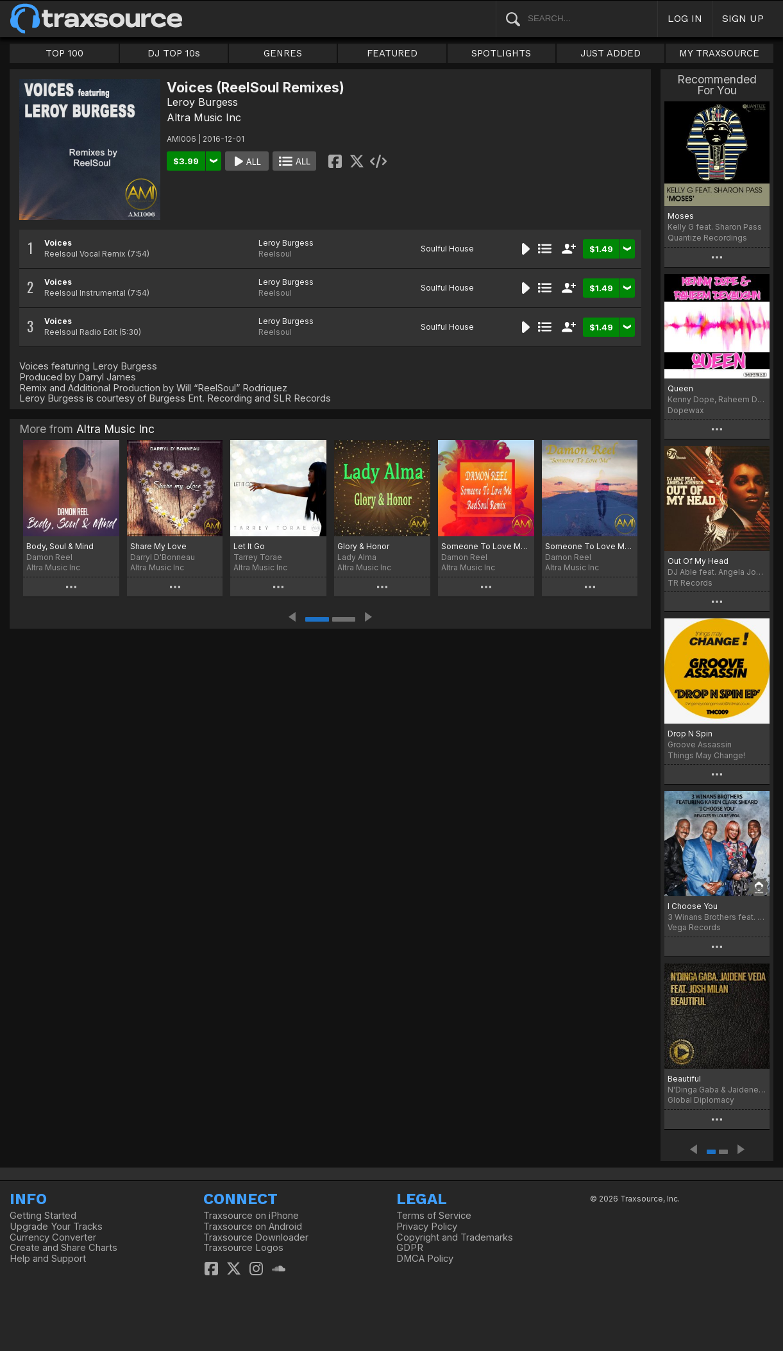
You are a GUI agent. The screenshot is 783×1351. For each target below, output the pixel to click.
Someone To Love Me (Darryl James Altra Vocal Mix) (590, 546)
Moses (681, 216)
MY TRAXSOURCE (719, 53)
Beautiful (684, 1078)
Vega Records (694, 927)
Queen (680, 388)
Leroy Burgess (202, 102)
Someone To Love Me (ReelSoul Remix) (486, 546)
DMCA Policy (424, 1258)
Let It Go (249, 546)
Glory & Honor (363, 546)
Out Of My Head (698, 561)
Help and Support (48, 1258)
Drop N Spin (690, 733)
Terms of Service (433, 1215)
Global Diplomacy (701, 1100)
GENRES (283, 53)
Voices (58, 243)
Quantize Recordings (707, 237)
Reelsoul (275, 254)
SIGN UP (743, 18)
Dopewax (686, 410)
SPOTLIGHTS (501, 53)
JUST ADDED (610, 53)
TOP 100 (64, 53)
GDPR (409, 1247)
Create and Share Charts (63, 1247)
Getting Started (43, 1215)
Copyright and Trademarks (454, 1237)
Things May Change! (706, 755)
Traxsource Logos (243, 1247)
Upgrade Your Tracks (56, 1226)
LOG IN (685, 18)
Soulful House (447, 248)
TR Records (690, 583)
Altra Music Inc (204, 117)
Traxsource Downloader (255, 1237)
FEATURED (392, 53)
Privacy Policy (426, 1226)
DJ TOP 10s (173, 53)
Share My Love (158, 546)
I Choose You (693, 906)
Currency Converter (53, 1237)
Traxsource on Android (252, 1226)
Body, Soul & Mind (60, 546)
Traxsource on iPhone (251, 1215)
